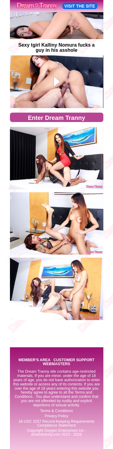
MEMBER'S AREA (34, 360)
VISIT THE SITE (79, 6)
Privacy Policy (56, 416)
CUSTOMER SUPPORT (73, 360)
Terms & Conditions (56, 411)
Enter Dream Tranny (56, 117)
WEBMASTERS (56, 364)
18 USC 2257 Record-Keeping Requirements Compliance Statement (56, 423)
